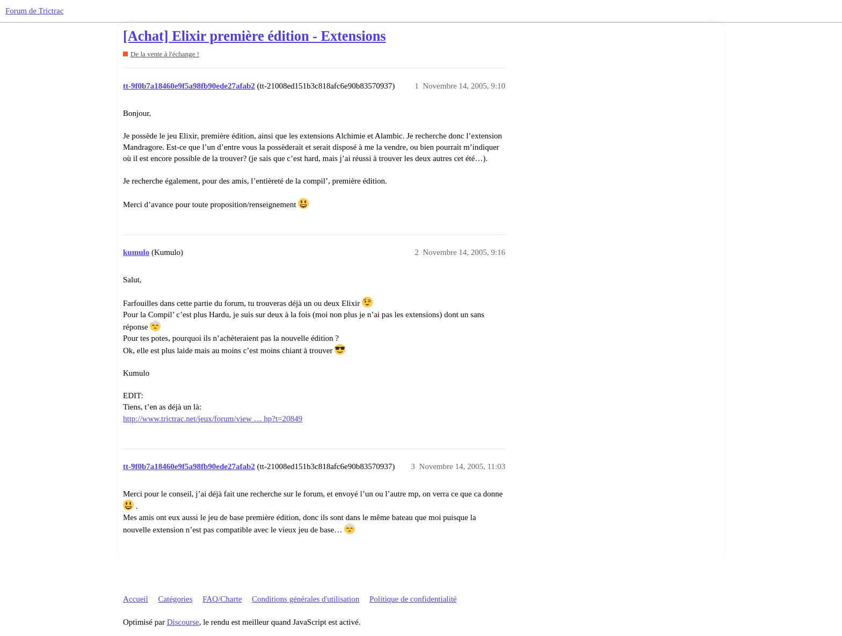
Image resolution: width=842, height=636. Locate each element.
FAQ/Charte (222, 599)
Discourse (183, 622)
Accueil (135, 599)
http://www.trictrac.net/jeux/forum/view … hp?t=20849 (212, 418)
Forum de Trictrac (34, 10)
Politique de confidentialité (412, 599)
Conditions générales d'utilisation (305, 599)
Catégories (175, 599)
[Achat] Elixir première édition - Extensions (254, 36)
